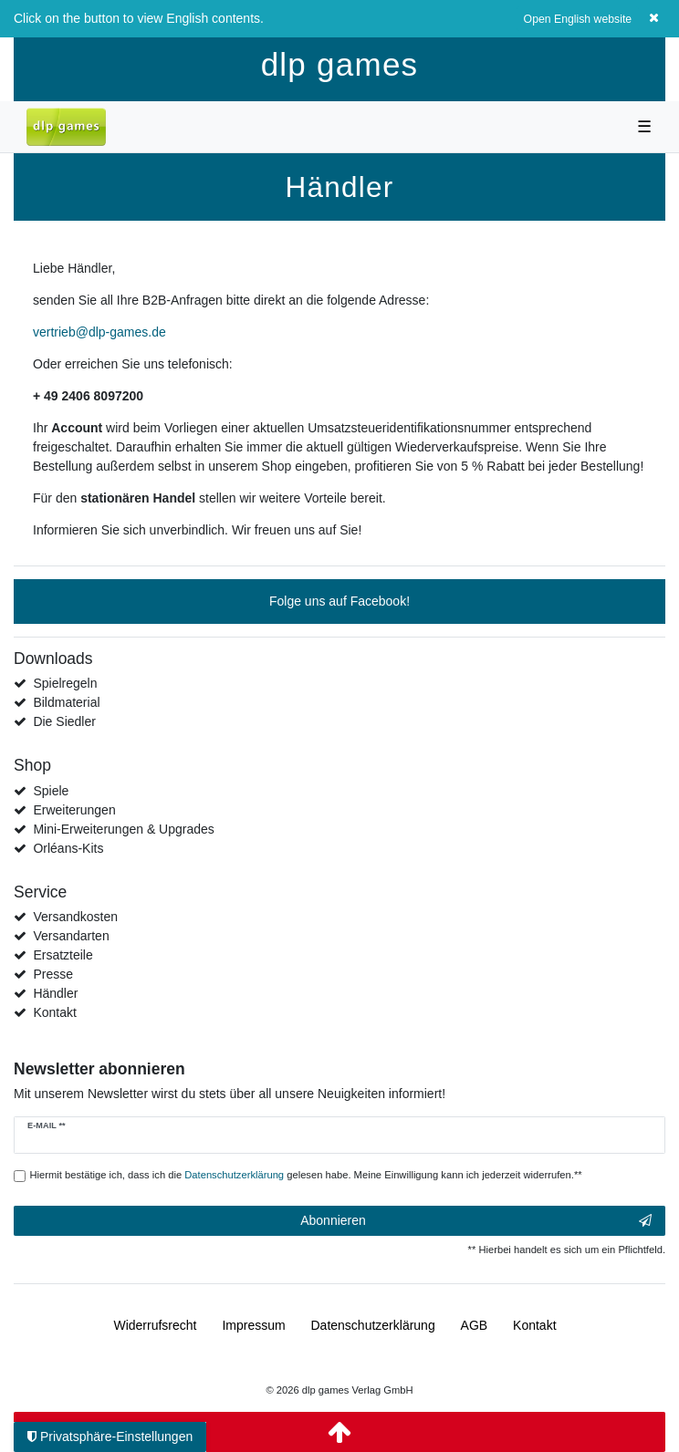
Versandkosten (75, 916)
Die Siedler (64, 721)
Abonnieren (476, 1221)
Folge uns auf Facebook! (339, 601)
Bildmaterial (66, 702)
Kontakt (54, 1012)
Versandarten (71, 935)
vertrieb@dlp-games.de (99, 332)
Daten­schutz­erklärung (373, 1325)
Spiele (50, 790)
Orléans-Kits (68, 848)
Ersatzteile (62, 955)
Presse (53, 974)
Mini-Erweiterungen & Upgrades (123, 829)
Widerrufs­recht (154, 1325)
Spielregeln (65, 683)
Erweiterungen (74, 810)
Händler (55, 993)
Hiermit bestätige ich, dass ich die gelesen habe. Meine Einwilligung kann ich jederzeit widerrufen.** (306, 1174)
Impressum (253, 1325)
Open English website (578, 19)
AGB (474, 1325)
